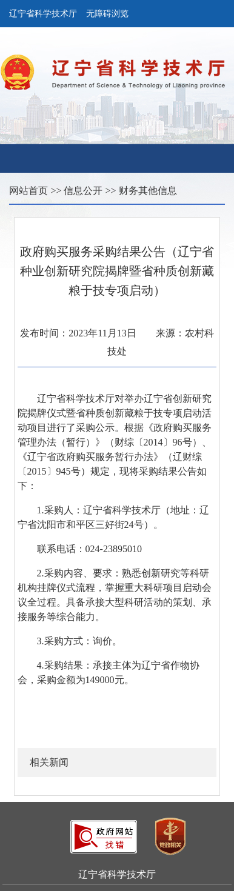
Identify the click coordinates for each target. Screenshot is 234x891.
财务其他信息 (148, 190)
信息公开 (83, 190)
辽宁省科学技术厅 (43, 13)
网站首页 (28, 190)
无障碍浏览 (107, 13)
